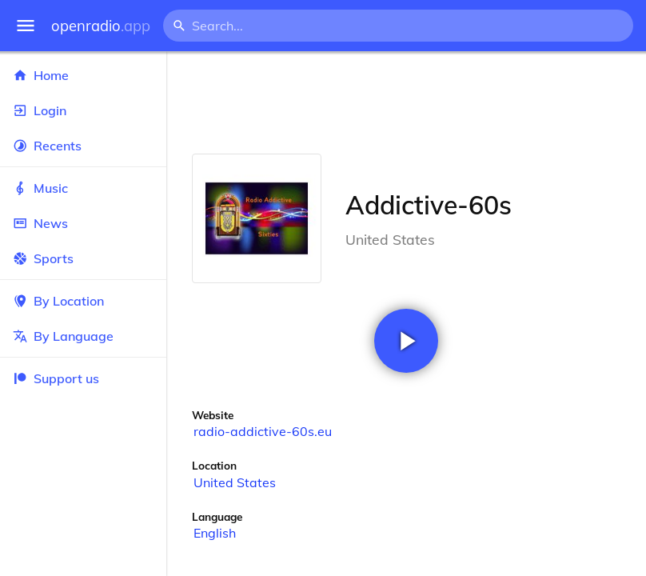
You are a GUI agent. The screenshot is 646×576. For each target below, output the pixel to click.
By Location (83, 300)
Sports (83, 258)
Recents (83, 145)
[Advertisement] (406, 102)
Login (83, 110)
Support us (56, 378)
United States (234, 482)
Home (83, 75)
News (83, 223)
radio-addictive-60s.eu (262, 431)
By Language (83, 336)
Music (83, 188)
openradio (100, 26)
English (214, 533)
